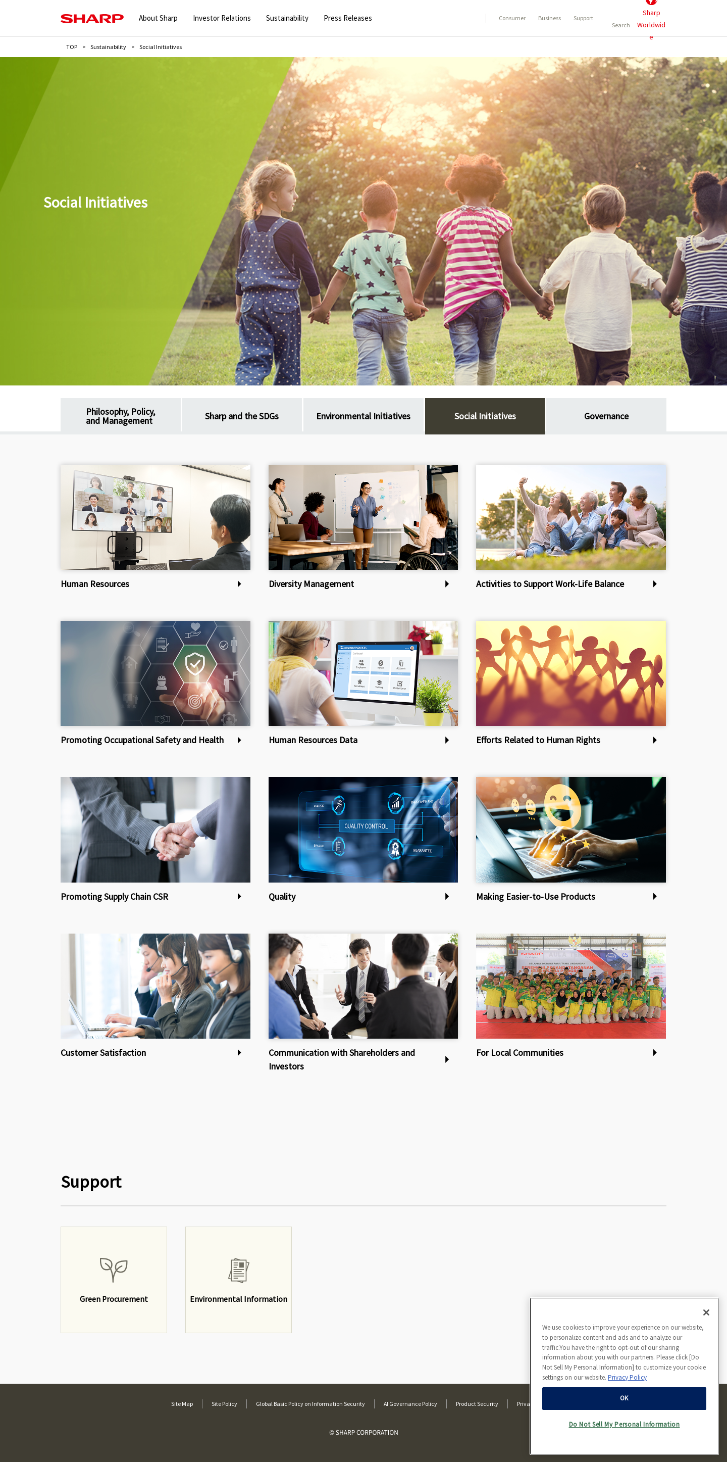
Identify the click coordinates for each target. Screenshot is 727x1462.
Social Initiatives (95, 202)
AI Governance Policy (410, 1403)
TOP (71, 47)
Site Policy (224, 1403)
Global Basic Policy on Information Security (310, 1403)
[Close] (706, 1312)
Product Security (477, 1403)
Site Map (182, 1403)
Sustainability (108, 47)
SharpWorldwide (651, 18)
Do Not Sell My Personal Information (624, 1424)
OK (624, 1397)
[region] (624, 1375)
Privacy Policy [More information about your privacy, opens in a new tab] (627, 1376)
